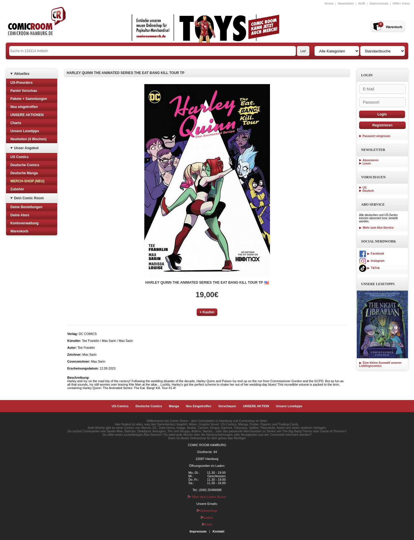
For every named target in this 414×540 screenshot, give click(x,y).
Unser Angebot (26, 148)
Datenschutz (378, 3)
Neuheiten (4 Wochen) (28, 139)
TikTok (369, 268)
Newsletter (346, 3)
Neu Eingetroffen (198, 406)
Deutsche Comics (24, 165)
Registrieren (382, 125)
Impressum (198, 531)
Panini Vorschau (23, 91)
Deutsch (368, 190)
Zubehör (17, 189)
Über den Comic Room (207, 497)
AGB (361, 3)
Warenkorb (19, 231)
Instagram (371, 260)
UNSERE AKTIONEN (27, 115)
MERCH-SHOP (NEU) (27, 181)
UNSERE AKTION (256, 406)
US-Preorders (21, 83)
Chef (207, 524)
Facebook (371, 253)
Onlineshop (207, 510)
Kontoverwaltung (24, 223)
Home (329, 3)
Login (382, 114)
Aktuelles (21, 74)
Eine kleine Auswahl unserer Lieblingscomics (380, 364)
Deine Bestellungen (26, 207)
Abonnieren (371, 160)
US (365, 187)
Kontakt (218, 531)
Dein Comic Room (29, 198)
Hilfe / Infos (401, 3)
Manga (174, 406)
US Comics (19, 157)
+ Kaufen (207, 312)
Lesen (367, 163)
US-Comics (120, 406)
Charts (15, 123)
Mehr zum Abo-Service (376, 227)
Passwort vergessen (376, 136)
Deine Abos (19, 215)
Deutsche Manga (24, 173)
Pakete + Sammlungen (28, 99)
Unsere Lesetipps (24, 131)
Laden (207, 517)
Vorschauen (227, 406)
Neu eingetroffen (24, 107)
